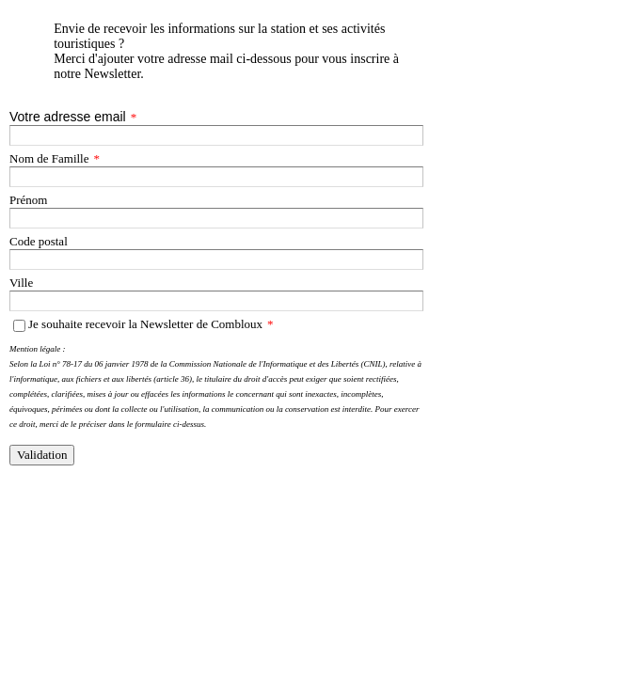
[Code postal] (216, 259)
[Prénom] (216, 218)
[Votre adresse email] (216, 135)
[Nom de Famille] (216, 176)
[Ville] (216, 301)
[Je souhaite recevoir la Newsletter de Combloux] (19, 326)
